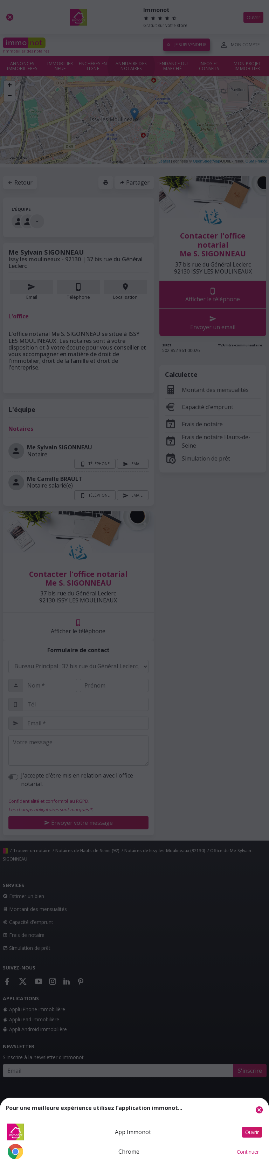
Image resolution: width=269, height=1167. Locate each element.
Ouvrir (252, 1132)
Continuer (248, 1151)
